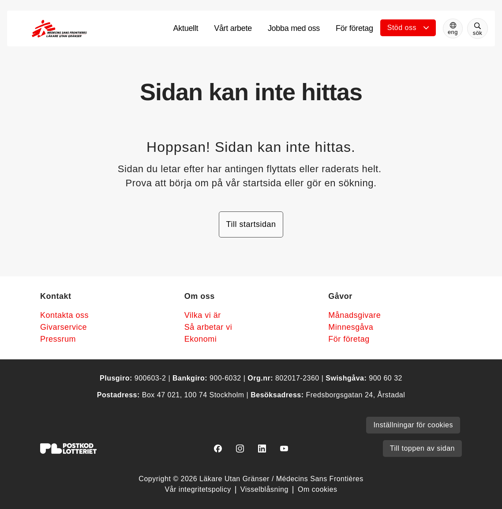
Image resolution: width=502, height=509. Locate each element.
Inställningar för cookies (413, 425)
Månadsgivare (354, 315)
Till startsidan (251, 224)
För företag (349, 339)
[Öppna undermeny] (408, 27)
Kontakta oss (64, 315)
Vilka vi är (202, 315)
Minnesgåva (350, 327)
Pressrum (58, 339)
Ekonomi (200, 339)
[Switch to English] (453, 28)
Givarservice (63, 327)
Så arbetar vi (208, 327)
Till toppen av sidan (422, 448)
